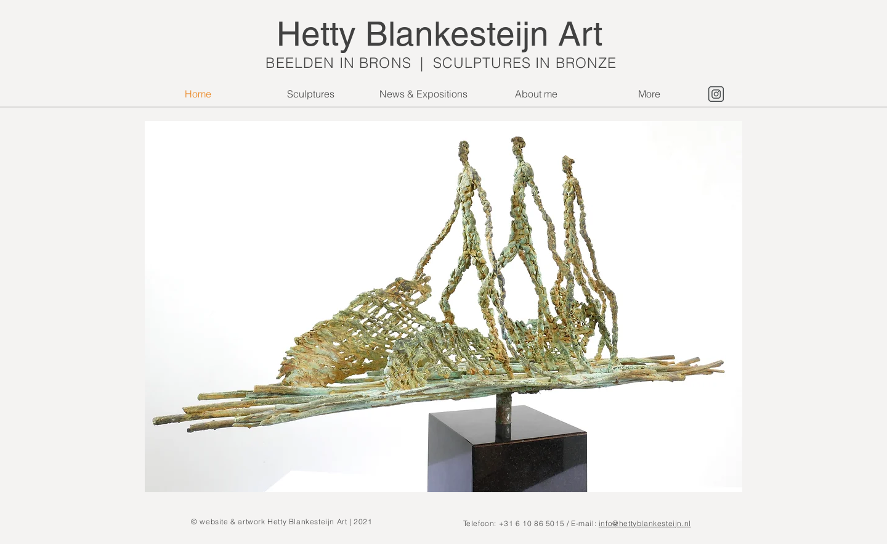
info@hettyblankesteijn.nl (645, 523)
